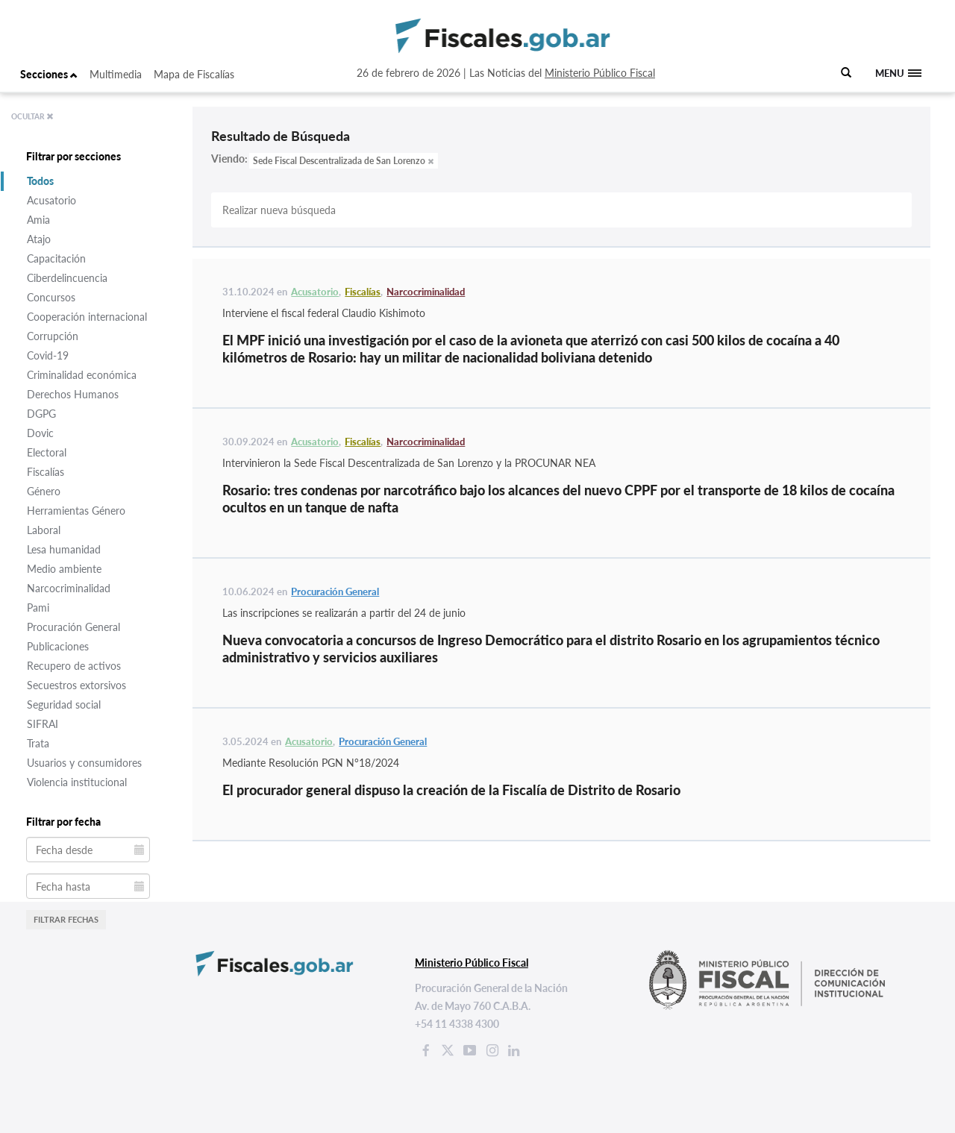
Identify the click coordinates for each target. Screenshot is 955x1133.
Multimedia (116, 74)
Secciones (49, 74)
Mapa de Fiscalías (194, 74)
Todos (40, 181)
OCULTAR (32, 116)
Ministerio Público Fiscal (600, 72)
